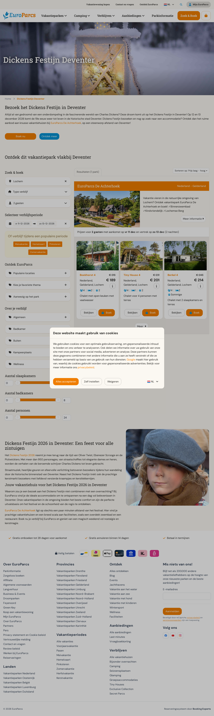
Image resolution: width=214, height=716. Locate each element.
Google (131, 359)
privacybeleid (86, 367)
